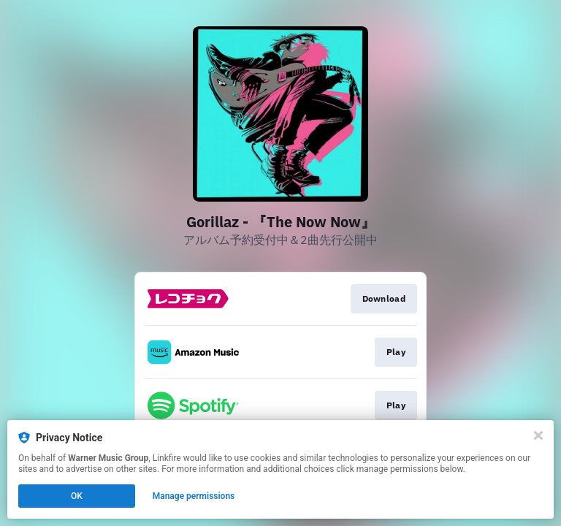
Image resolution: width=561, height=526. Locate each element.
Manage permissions (194, 496)
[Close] (538, 435)
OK (77, 496)
